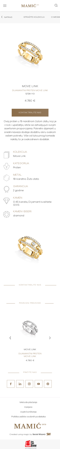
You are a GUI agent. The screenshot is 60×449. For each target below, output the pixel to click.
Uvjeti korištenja (28, 412)
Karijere (28, 407)
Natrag (6, 17)
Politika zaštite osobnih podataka (28, 417)
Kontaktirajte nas (30, 113)
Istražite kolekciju (34, 17)
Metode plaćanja (28, 402)
